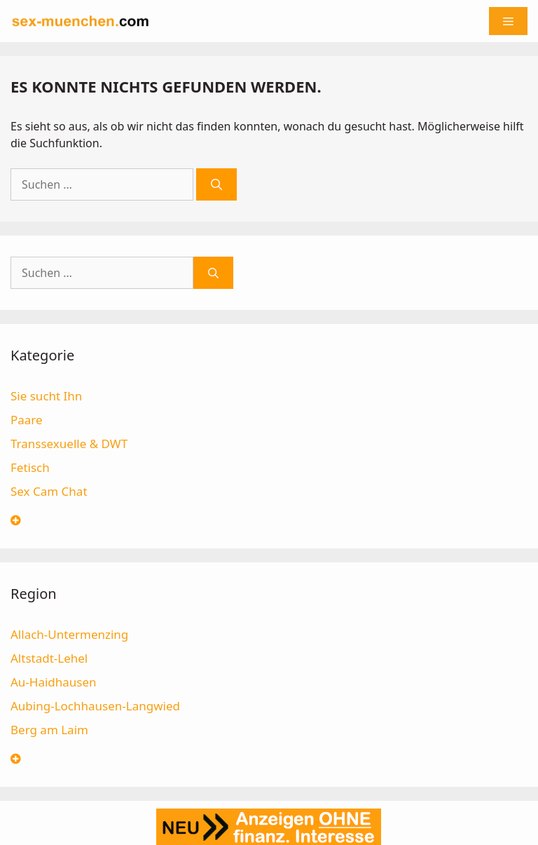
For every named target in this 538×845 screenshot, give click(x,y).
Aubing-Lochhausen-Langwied (95, 706)
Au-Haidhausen (54, 682)
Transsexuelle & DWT (69, 443)
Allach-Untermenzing (69, 634)
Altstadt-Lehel (49, 658)
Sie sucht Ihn (46, 396)
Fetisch (30, 467)
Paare (27, 420)
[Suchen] (216, 184)
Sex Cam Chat (49, 491)
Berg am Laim (49, 730)
